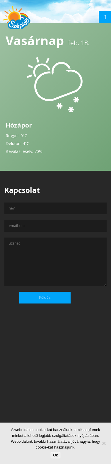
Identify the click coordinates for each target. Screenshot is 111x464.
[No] (104, 443)
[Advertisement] (55, 393)
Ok (55, 455)
